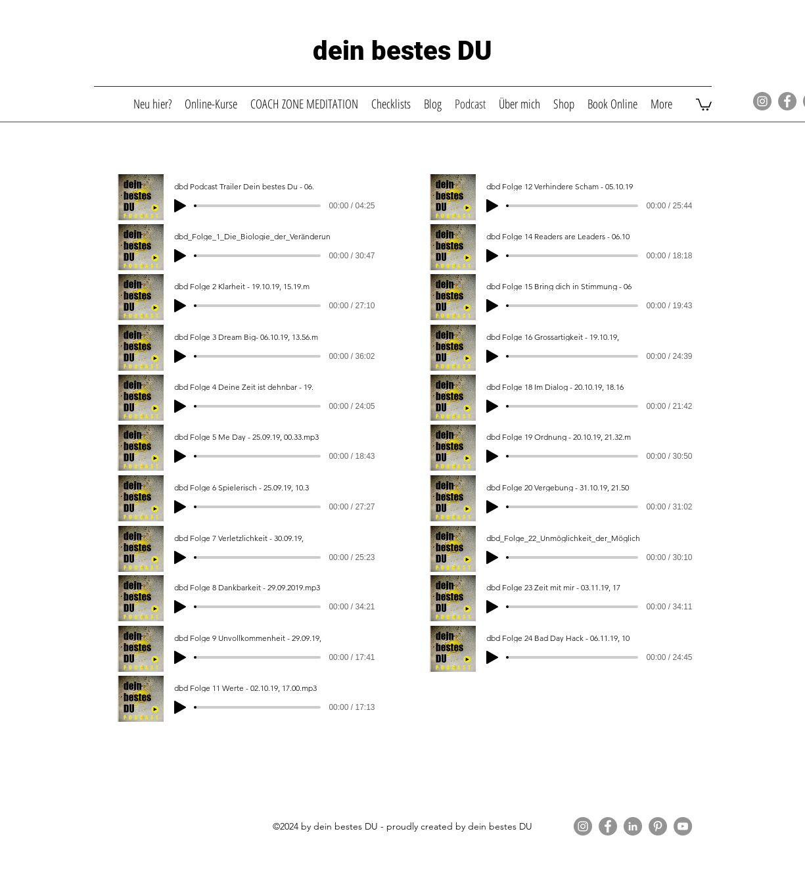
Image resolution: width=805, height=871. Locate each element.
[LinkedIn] (633, 826)
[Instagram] (762, 101)
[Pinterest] (658, 826)
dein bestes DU (402, 50)
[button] (704, 103)
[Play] (180, 205)
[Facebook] (787, 101)
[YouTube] (683, 826)
